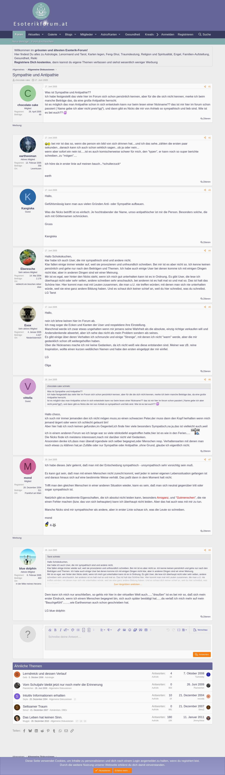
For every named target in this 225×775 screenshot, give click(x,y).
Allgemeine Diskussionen (60, 688)
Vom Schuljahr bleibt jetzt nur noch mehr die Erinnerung (63, 684)
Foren (19, 34)
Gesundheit (132, 34)
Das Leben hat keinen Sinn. (42, 717)
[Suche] (205, 34)
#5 (209, 307)
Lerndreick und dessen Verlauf (44, 673)
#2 (209, 138)
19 (85, 721)
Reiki (34, 58)
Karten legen (96, 54)
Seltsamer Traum (35, 706)
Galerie (52, 34)
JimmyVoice (198, 720)
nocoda (201, 699)
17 (77, 721)
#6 (209, 379)
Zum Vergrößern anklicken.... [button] (128, 584)
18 (81, 721)
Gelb (25, 677)
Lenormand (66, 54)
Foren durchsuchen (42, 41)
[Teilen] (205, 87)
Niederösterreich (33, 338)
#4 (209, 250)
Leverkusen (36, 168)
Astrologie (51, 54)
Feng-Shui (112, 54)
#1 (209, 86)
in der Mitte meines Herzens (28, 584)
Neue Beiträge (21, 41)
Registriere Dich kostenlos (32, 62)
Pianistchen (28, 688)
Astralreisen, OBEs (58, 710)
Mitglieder (86, 34)
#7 (209, 459)
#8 (209, 550)
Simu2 (26, 710)
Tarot (83, 54)
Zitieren (206, 118)
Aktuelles (34, 34)
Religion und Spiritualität (156, 54)
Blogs (68, 34)
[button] (42, 34)
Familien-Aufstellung (196, 54)
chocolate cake (22, 80)
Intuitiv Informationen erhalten (44, 695)
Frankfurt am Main (33, 493)
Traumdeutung (130, 54)
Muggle (26, 721)
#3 (209, 190)
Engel (177, 54)
